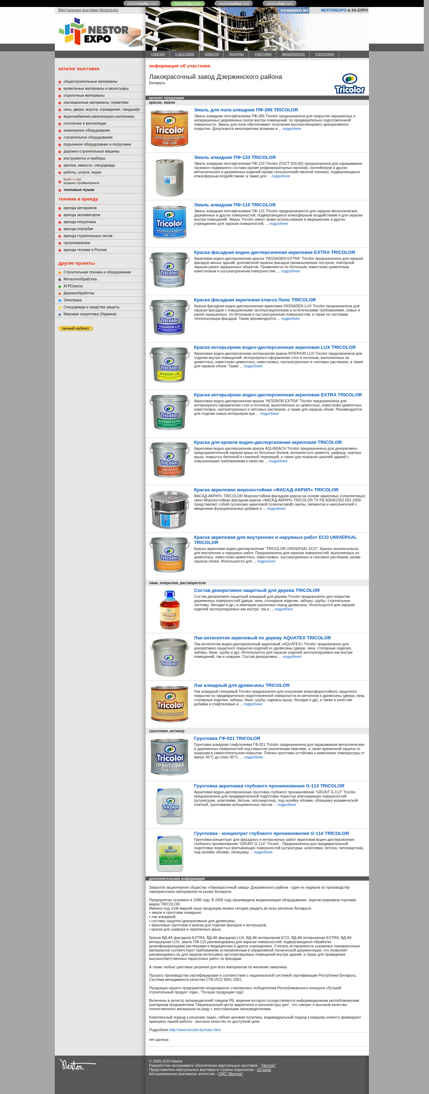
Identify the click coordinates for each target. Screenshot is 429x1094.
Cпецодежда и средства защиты (91, 307)
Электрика (73, 300)
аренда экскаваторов (82, 215)
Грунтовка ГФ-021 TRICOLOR (227, 738)
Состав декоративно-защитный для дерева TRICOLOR (257, 590)
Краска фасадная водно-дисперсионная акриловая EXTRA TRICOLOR (274, 252)
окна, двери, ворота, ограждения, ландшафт (102, 109)
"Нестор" (268, 1065)
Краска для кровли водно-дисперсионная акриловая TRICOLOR (268, 442)
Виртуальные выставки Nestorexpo (88, 10)
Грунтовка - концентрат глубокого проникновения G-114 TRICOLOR (271, 833)
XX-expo (264, 1069)
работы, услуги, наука (82, 172)
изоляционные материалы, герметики (96, 102)
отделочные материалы (84, 95)
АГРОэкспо (73, 286)
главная (158, 54)
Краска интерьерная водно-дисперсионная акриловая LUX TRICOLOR (275, 347)
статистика (324, 54)
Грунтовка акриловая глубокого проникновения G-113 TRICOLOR (269, 785)
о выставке (184, 54)
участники (262, 54)
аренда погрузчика (80, 222)
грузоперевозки (77, 243)
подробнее (292, 128)
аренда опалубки (78, 229)
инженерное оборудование (87, 130)
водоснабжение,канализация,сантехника (99, 116)
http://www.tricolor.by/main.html (195, 1030)
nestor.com (142, 3)
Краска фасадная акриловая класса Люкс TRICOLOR (255, 299)
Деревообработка (79, 293)
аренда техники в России (85, 250)
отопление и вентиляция (85, 123)
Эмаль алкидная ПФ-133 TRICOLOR (235, 157)
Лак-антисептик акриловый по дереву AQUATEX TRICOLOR (262, 637)
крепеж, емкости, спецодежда (89, 165)
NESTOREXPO (334, 10)
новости (212, 54)
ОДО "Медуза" (230, 1074)
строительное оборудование (88, 137)
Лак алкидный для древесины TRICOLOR (242, 685)
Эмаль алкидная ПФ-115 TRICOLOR (235, 204)
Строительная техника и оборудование (97, 272)
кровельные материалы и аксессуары (96, 88)
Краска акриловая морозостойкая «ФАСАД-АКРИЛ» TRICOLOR (266, 489)
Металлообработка (80, 279)
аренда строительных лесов (88, 236)
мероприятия (293, 54)
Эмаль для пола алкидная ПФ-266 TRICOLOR (246, 109)
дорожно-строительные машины (91, 151)
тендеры (236, 54)
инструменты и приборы (84, 158)
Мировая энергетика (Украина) (90, 314)
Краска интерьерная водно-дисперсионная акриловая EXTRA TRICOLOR (278, 394)
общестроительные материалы (91, 81)
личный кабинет (75, 328)
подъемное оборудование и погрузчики (97, 144)
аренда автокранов (80, 208)
